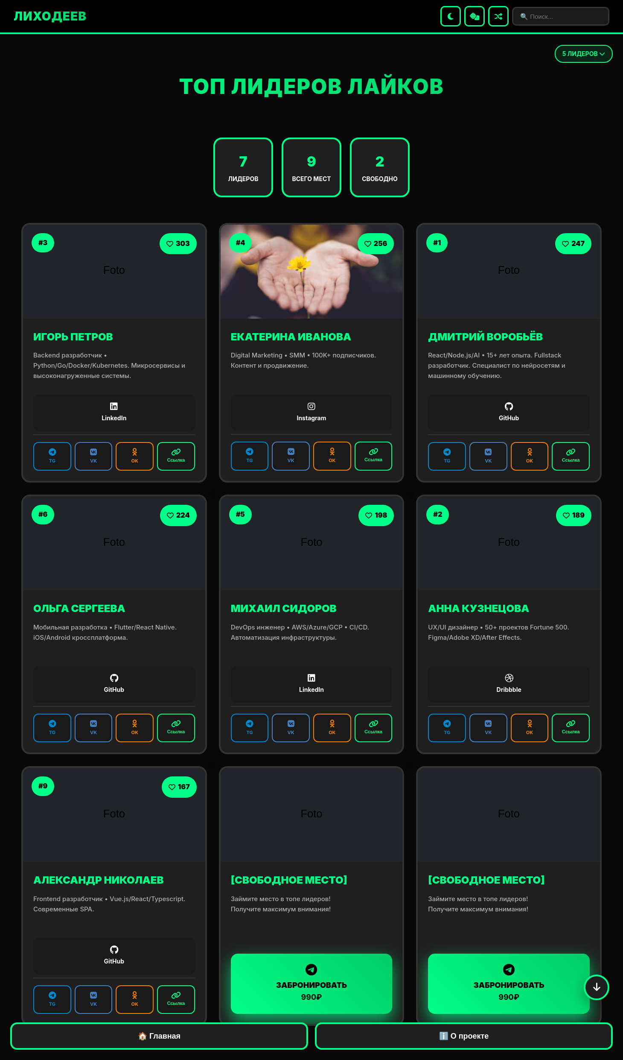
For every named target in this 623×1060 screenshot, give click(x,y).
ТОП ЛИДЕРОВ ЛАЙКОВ (311, 86)
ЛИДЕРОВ (583, 53)
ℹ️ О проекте (464, 1036)
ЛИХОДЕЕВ (50, 16)
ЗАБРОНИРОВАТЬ (311, 983)
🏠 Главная (159, 1036)
